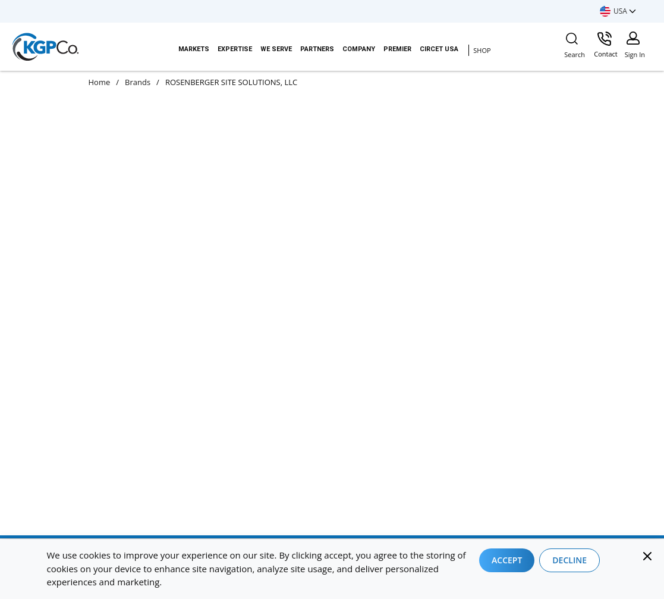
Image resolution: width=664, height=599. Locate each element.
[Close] (647, 556)
